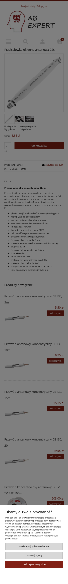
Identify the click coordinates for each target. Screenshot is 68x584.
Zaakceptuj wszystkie (34, 564)
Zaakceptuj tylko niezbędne (34, 546)
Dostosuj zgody (34, 555)
